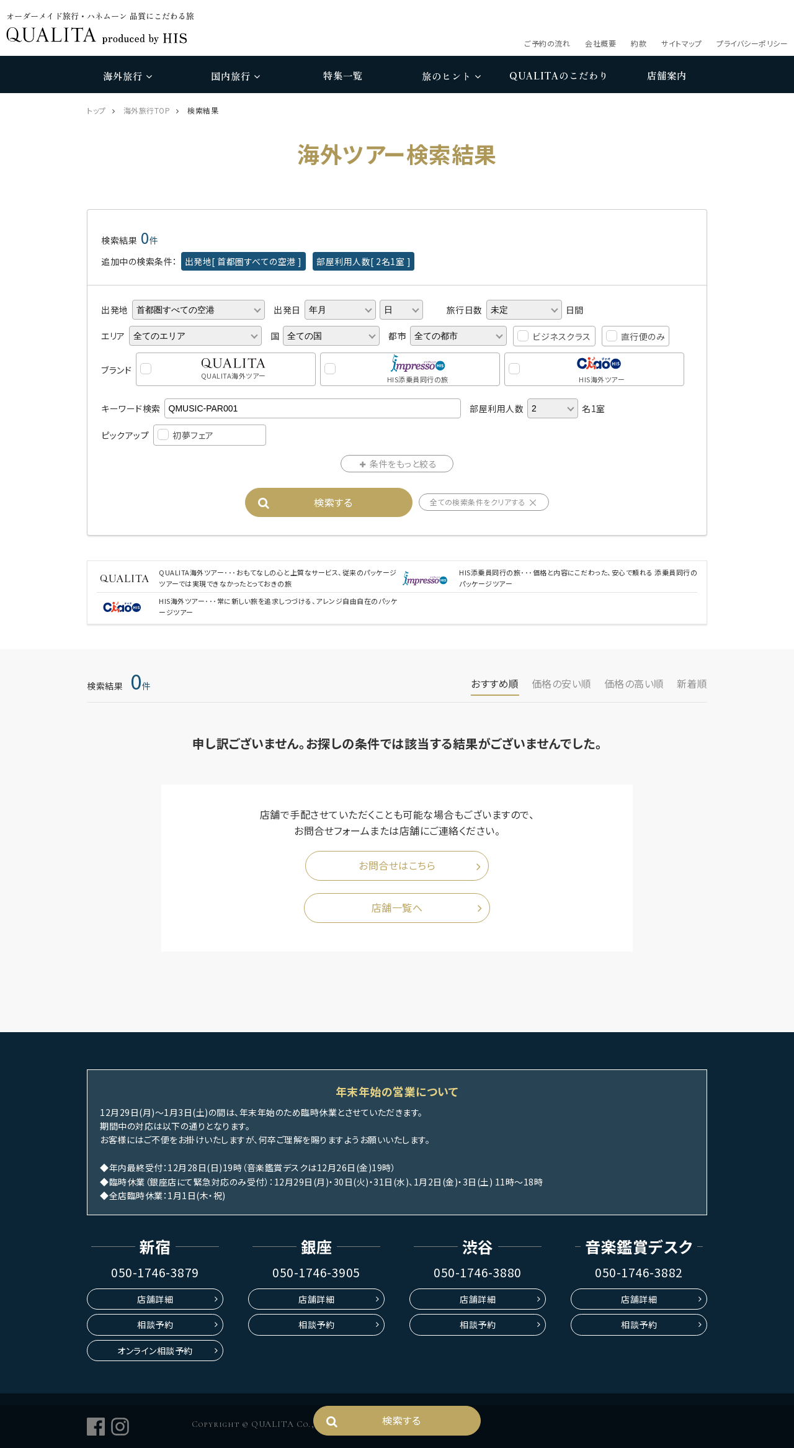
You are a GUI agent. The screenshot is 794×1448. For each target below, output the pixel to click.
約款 (638, 43)
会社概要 (600, 43)
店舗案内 (667, 75)
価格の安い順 (562, 683)
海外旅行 (127, 75)
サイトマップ (681, 43)
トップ (96, 110)
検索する (333, 501)
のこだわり (559, 76)
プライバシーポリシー (752, 43)
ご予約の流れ (547, 43)
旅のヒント (451, 75)
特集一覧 (343, 75)
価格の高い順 (634, 683)
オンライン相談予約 (155, 1350)
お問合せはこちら (397, 865)
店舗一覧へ (397, 907)
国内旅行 (235, 75)
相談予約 (155, 1324)
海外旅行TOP (147, 110)
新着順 (692, 683)
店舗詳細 (155, 1299)
